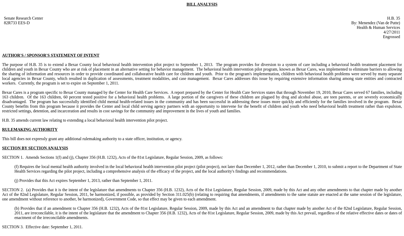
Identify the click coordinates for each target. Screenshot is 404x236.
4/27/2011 (392, 32)
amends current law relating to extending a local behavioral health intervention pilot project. (92, 120)
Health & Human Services (378, 27)
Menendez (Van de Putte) (379, 23)
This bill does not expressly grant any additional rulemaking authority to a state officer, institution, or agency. (92, 139)
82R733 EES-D (17, 23)
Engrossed (391, 37)
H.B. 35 (393, 18)
